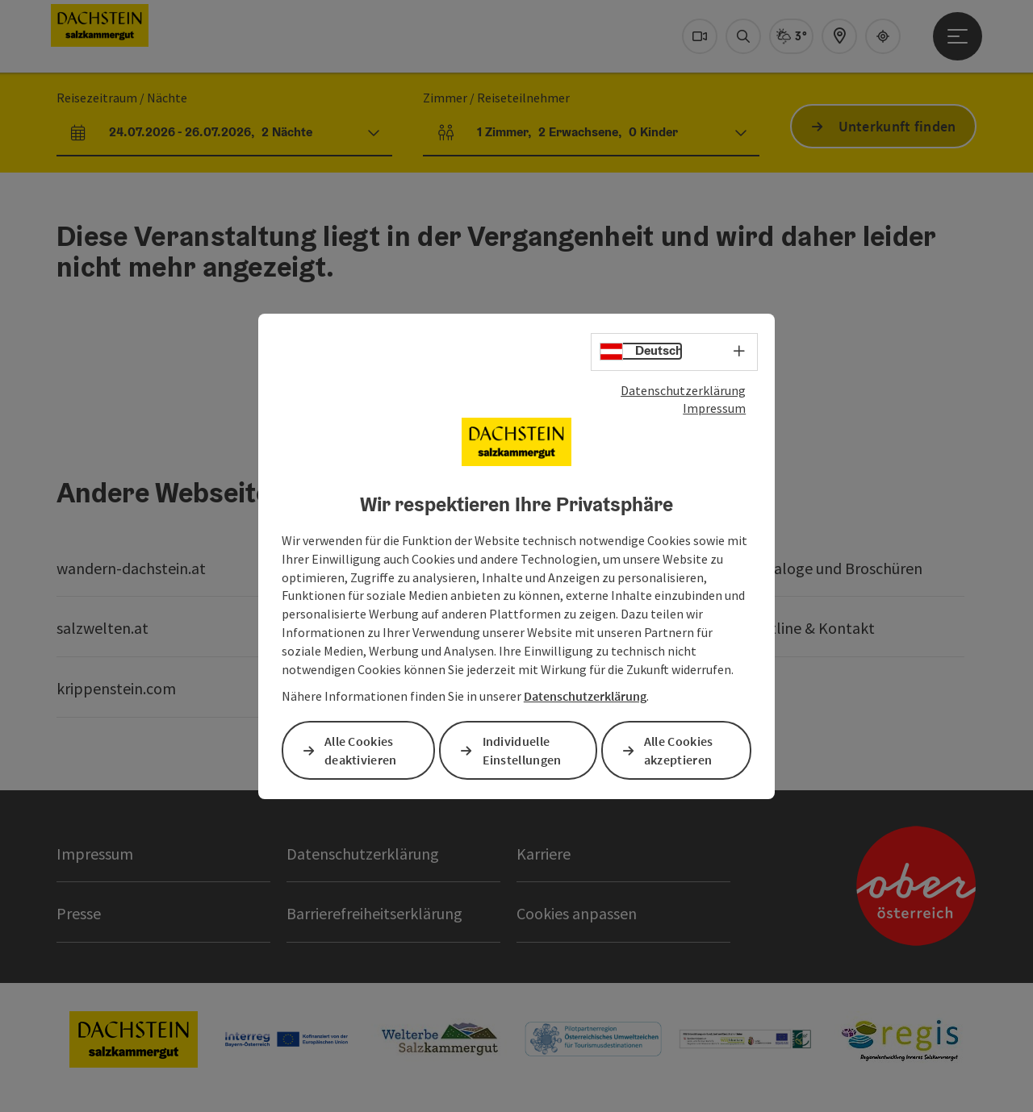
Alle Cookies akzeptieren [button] (678, 750)
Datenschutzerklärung (683, 389)
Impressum (714, 408)
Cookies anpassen (576, 913)
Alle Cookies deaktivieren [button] (360, 750)
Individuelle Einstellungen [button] (522, 750)
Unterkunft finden (897, 126)
